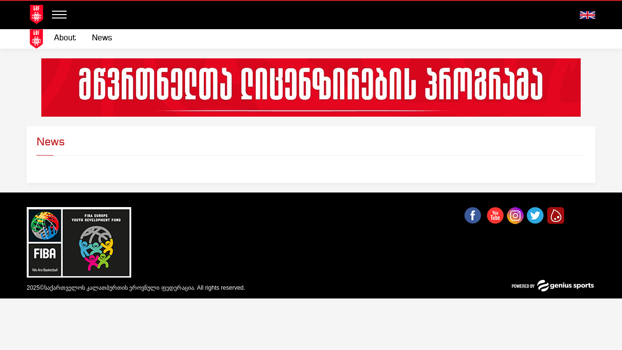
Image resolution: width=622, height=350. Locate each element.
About (65, 38)
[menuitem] (65, 38)
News (102, 38)
